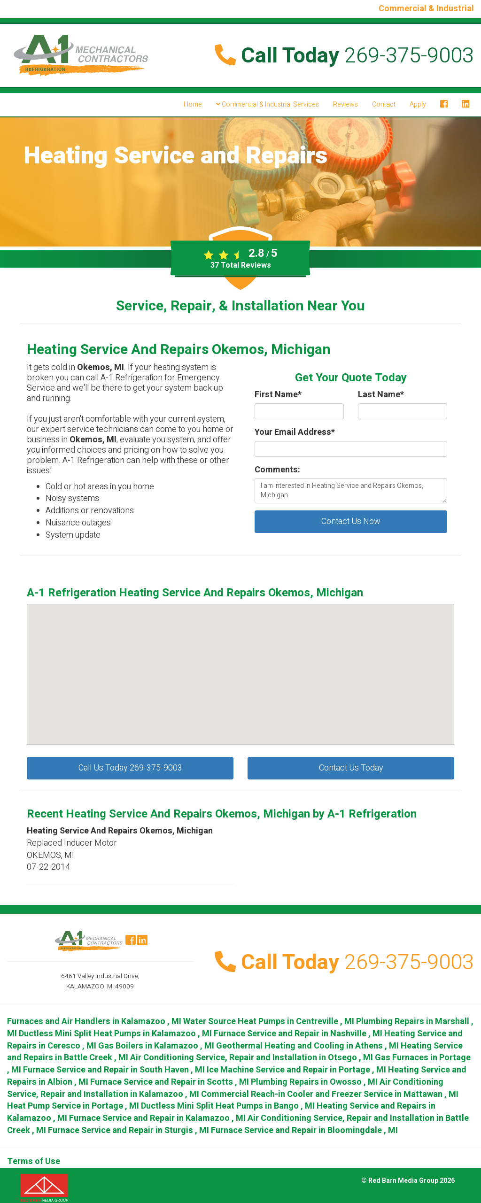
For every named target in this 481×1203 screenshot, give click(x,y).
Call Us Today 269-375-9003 (130, 768)
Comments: (277, 470)
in (95, 1021)
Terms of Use (33, 1161)
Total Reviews (240, 265)
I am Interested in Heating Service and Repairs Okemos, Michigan (351, 490)
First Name (278, 395)
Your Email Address (295, 432)
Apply (418, 104)
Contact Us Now (350, 521)
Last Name (381, 395)
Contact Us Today (351, 768)
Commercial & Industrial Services (267, 104)
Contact (384, 104)
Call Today (344, 55)
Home (193, 104)
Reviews (345, 104)
